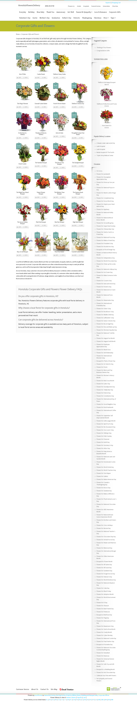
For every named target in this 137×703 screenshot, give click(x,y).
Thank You (50, 12)
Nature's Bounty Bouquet (41, 193)
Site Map (54, 689)
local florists (38, 695)
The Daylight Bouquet (78, 162)
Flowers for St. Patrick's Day (105, 364)
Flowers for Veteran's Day (104, 577)
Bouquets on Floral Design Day (106, 249)
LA (96, 699)
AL (47, 699)
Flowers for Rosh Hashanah (105, 407)
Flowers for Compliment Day (105, 198)
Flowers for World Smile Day (105, 467)
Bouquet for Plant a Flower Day (106, 361)
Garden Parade (41, 74)
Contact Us (44, 689)
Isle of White (22, 74)
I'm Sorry (99, 171)
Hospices (69, 695)
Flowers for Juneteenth (103, 174)
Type (113, 18)
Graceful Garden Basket (78, 252)
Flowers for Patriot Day (104, 393)
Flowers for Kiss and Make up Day (107, 327)
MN (112, 699)
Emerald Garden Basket (41, 103)
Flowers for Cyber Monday (105, 635)
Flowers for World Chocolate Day (107, 261)
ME (99, 699)
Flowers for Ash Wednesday (105, 353)
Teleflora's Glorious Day (78, 103)
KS (90, 699)
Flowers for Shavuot (103, 605)
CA (59, 699)
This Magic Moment (22, 103)
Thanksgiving (87, 18)
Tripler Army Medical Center (105, 155)
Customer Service (22, 689)
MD (103, 699)
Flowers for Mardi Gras (104, 349)
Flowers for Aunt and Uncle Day (106, 283)
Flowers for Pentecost (103, 612)
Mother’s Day (45, 18)
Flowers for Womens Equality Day (107, 330)
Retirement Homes (50, 695)
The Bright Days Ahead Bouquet (22, 193)
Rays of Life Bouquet (22, 252)
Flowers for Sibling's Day (104, 433)
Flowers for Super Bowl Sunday (106, 226)
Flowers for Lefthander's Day (105, 318)
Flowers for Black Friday (104, 591)
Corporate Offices (103, 695)
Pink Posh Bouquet (41, 222)
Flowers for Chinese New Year (105, 229)
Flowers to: (71, 6)
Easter (35, 18)
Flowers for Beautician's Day (105, 626)
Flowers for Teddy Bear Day (105, 390)
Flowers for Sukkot (102, 476)
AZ (53, 699)
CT (65, 699)
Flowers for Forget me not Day (106, 574)
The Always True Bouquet (59, 163)
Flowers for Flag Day (103, 618)
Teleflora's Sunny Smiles (59, 74)
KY (93, 699)
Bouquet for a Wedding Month (106, 669)
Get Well (70, 12)
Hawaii (68, 697)
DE (68, 699)
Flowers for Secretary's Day (105, 445)
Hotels (79, 6)
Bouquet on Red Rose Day (104, 615)
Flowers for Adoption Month (105, 594)
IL (82, 699)
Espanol (108, 2)
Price (106, 18)
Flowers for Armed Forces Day (106, 539)
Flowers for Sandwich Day (104, 571)
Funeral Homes (95, 6)
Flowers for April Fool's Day (105, 424)
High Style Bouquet (78, 222)
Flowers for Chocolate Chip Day (106, 536)
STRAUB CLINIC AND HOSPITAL (106, 143)
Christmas (97, 18)
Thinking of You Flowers (104, 47)
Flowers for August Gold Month (106, 341)
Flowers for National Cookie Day (106, 638)
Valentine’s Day (24, 18)
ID (79, 699)
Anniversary (60, 12)
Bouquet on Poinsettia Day (105, 644)
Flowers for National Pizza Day (106, 237)
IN (85, 699)
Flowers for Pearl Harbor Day (105, 641)
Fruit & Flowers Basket (59, 103)
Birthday (31, 12)
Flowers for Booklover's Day (105, 311)
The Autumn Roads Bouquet (78, 193)
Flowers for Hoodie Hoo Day (105, 246)
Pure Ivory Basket (59, 252)
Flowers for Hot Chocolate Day (106, 672)
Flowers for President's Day (105, 243)
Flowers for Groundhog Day (105, 223)
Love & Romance (100, 12)
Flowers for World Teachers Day (106, 470)
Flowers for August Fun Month (106, 338)
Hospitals (86, 6)
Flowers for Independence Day (106, 258)
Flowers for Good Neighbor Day (106, 404)
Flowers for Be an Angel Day (105, 324)
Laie (84, 697)
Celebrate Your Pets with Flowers (106, 675)
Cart (19, 77)
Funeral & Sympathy (84, 12)
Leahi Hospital (101, 146)
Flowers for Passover (103, 439)
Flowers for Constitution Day (105, 396)
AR (56, 699)
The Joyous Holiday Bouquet (22, 222)
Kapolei (79, 697)
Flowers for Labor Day (103, 384)
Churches (115, 6)
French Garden (22, 164)
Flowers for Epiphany (103, 209)
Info (26, 77)
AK (50, 699)
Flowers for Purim (102, 367)
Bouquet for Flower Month (104, 561)
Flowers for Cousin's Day (104, 280)
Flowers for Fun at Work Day (105, 201)
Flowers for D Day (102, 602)
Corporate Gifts (115, 12)
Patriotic (76, 18)
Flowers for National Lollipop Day (107, 269)
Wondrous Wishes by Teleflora (40, 133)
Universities (106, 6)
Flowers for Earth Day (103, 442)
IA (87, 699)
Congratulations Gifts (103, 50)
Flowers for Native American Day (106, 479)
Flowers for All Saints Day (104, 564)
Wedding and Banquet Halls (89, 695)
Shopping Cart (116, 2)
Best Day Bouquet (59, 222)
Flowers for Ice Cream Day (105, 272)
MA (106, 699)
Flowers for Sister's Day (104, 308)
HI (77, 699)
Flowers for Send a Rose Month (106, 629)
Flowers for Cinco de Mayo (105, 525)
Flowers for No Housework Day (106, 427)
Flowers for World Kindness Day (106, 580)
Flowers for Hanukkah (103, 653)
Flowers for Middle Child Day (105, 315)
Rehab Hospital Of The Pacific (105, 152)
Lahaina (73, 697)
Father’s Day (66, 18)
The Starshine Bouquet (41, 162)
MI (109, 699)
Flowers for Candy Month (104, 632)
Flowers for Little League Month (106, 421)
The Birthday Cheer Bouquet (59, 193)
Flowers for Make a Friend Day (106, 240)
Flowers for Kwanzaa (103, 656)
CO (62, 699)
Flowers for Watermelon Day (105, 300)
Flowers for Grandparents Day (106, 387)
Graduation (56, 18)
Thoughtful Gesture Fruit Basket (78, 133)
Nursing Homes (60, 695)
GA (74, 699)
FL (71, 699)
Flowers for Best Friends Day (105, 609)
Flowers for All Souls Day (104, 567)
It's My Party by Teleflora (22, 133)
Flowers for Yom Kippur (104, 473)
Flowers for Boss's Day (103, 488)
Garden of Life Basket (41, 252)
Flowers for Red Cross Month (105, 380)
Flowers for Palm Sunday (104, 436)
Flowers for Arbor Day (103, 448)
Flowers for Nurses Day (104, 528)
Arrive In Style (59, 133)
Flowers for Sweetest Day (104, 491)
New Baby (40, 12)
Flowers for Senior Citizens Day (106, 321)
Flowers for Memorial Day (104, 548)
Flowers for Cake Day (103, 588)
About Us (34, 689)
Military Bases (76, 695)
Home (18, 34)
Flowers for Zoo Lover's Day (105, 430)
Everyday (22, 12)
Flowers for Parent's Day (104, 287)
